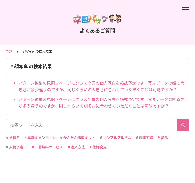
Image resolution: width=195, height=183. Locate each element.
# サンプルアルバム (115, 137)
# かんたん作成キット (77, 137)
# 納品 (163, 137)
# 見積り (13, 137)
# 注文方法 (76, 146)
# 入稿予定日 (16, 146)
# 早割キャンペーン (40, 137)
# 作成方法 (144, 137)
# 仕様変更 (98, 146)
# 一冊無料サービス (47, 146)
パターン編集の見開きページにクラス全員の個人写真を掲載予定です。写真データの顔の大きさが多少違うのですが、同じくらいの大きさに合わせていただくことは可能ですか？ (101, 86)
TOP (9, 51)
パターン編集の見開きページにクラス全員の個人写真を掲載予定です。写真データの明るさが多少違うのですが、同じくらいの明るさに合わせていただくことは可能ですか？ (101, 102)
